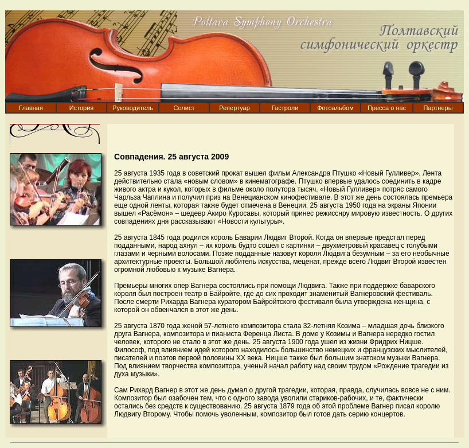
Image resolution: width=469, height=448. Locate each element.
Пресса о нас (387, 107)
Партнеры (437, 107)
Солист (184, 107)
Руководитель (132, 107)
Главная (31, 107)
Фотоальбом (335, 107)
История (81, 107)
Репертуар (234, 107)
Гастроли (285, 107)
